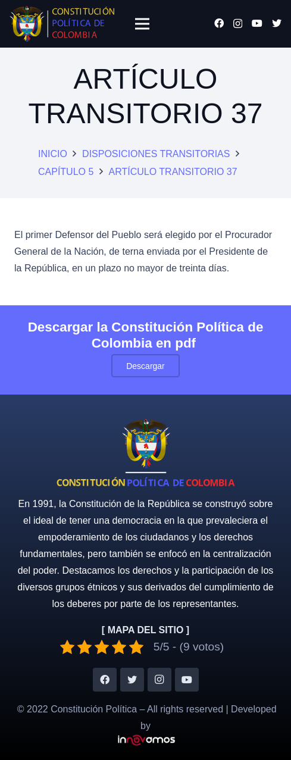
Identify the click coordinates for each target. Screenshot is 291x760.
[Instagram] (237, 23)
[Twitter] (276, 23)
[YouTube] (257, 23)
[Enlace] (62, 24)
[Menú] (142, 24)
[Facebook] (219, 23)
